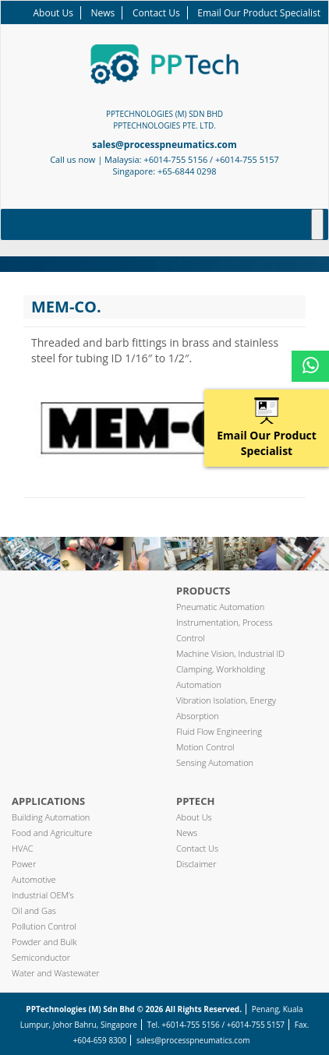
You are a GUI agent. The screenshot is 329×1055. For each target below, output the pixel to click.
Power (24, 864)
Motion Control (205, 747)
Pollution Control (44, 926)
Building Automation (51, 817)
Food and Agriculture (52, 832)
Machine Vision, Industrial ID (230, 653)
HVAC (23, 848)
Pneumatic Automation (220, 606)
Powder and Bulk (44, 941)
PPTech (195, 801)
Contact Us (156, 12)
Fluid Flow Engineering (219, 731)
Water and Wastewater (56, 973)
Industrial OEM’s (43, 895)
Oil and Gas (34, 910)
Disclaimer (196, 864)
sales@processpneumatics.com (164, 144)
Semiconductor (41, 957)
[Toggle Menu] (317, 224)
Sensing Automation (214, 762)
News (103, 12)
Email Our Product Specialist (258, 12)
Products (203, 591)
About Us (53, 12)
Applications (48, 801)
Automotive (34, 879)
